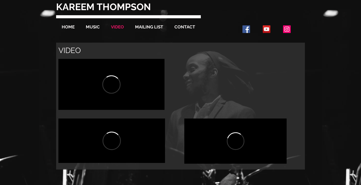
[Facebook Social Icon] (246, 29)
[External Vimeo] (111, 84)
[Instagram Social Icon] (287, 29)
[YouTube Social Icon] (266, 29)
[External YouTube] (235, 84)
